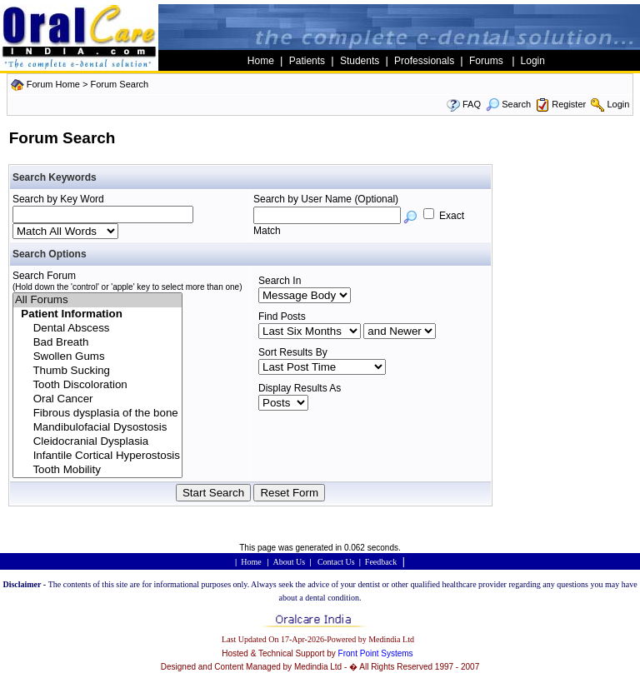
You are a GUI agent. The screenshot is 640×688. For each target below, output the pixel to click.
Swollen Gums (97, 357)
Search (508, 104)
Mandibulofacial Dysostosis (97, 428)
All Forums (97, 300)
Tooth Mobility (97, 470)
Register (569, 104)
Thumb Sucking (97, 371)
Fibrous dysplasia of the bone (97, 413)
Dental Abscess (97, 329)
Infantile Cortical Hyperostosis (97, 456)
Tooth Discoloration (97, 385)
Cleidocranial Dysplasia (97, 442)
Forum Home (53, 84)
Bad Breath (97, 343)
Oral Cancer (97, 399)
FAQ (471, 104)
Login (618, 104)
